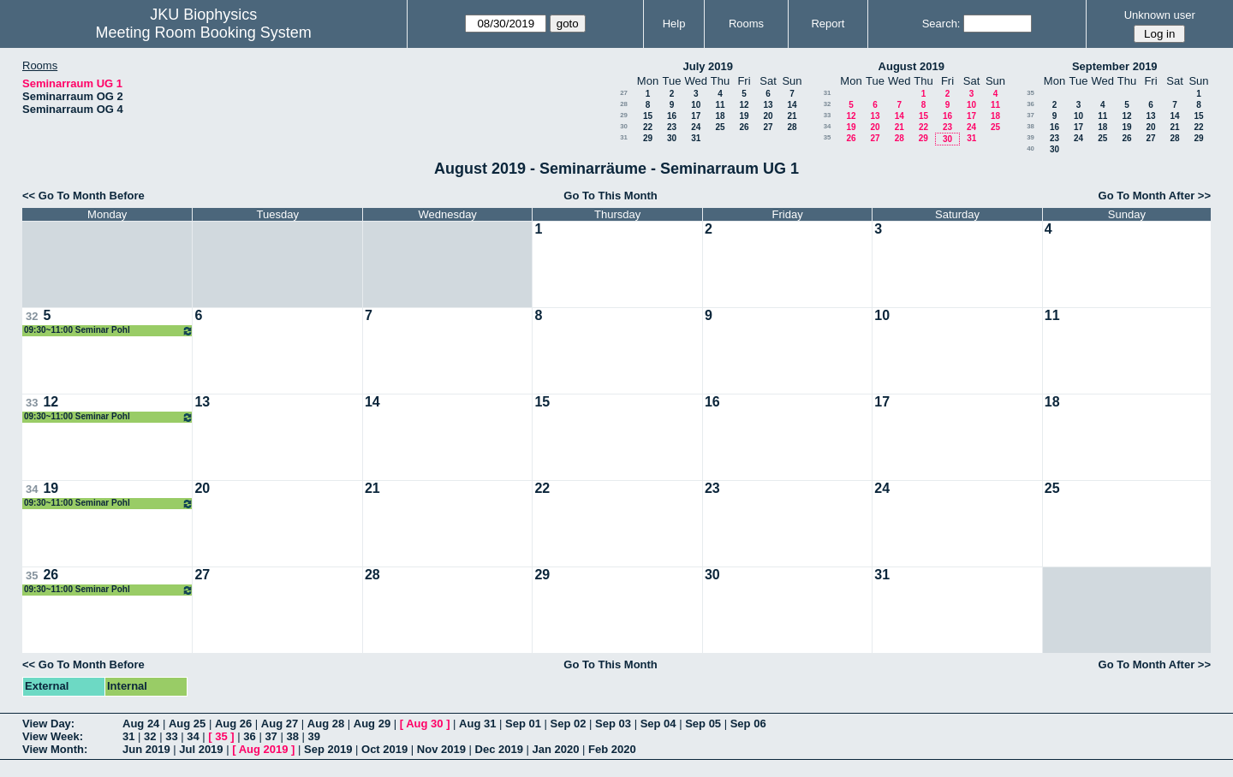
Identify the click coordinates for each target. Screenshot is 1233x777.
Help (674, 23)
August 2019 (911, 66)
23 (671, 127)
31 (624, 137)
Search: (941, 23)
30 (624, 126)
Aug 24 (140, 723)
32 (827, 104)
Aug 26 (233, 723)
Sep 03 (613, 723)
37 (1030, 115)
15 (647, 116)
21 (791, 116)
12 (743, 105)
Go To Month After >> (1155, 195)
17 (695, 116)
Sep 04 (658, 723)
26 (743, 127)
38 (1030, 126)
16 (671, 116)
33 (827, 115)
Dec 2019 (499, 749)
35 (827, 137)
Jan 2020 (556, 749)
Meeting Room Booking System (204, 32)
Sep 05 (703, 723)
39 (1030, 137)
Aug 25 (187, 723)
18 (719, 116)
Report (827, 23)
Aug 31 (477, 723)
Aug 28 (325, 723)
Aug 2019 (264, 749)
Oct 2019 (384, 749)
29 (624, 115)
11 (719, 105)
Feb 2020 (612, 749)
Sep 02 (569, 723)
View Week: (52, 736)
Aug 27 (279, 723)
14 (791, 105)
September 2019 (1115, 66)
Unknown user (1159, 15)
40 (1030, 148)
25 (719, 127)
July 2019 (707, 66)
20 (767, 116)
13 (767, 105)
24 (695, 127)
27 (624, 93)
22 (647, 127)
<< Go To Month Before (83, 195)
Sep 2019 (328, 749)
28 (624, 104)
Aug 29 (372, 723)
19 (743, 116)
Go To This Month (610, 195)
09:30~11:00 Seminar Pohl (109, 330)
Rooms (746, 23)
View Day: (48, 723)
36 (1030, 104)
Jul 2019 (201, 749)
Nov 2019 (441, 749)
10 (695, 105)
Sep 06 (748, 723)
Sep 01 (523, 723)
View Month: (54, 749)
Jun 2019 (146, 749)
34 (827, 126)
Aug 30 (424, 723)
